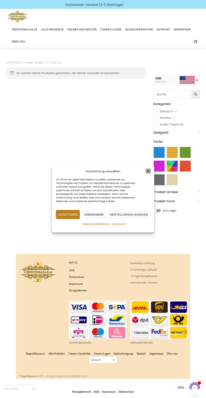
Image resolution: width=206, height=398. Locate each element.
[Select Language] (103, 359)
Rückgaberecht (78, 291)
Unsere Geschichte (82, 30)
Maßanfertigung (139, 30)
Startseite (13, 62)
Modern (165, 118)
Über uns (18, 42)
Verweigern (94, 214)
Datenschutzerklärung (96, 223)
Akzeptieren (68, 214)
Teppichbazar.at (24, 30)
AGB (71, 270)
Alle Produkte (52, 30)
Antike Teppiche (171, 124)
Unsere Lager (111, 30)
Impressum (119, 223)
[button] (148, 171)
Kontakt (163, 30)
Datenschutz (76, 277)
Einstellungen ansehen (129, 214)
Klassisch (166, 111)
